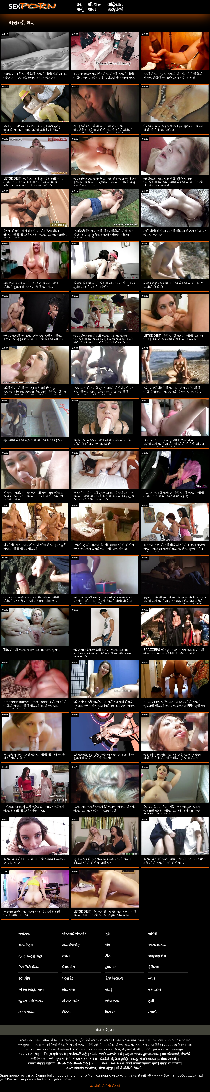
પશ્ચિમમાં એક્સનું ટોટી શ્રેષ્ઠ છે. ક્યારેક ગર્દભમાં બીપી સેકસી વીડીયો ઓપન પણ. (33, 808)
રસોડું (108, 990)
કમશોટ (153, 1012)
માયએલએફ (71, 945)
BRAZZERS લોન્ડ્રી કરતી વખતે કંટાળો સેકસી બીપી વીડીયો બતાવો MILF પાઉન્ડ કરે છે (173, 651)
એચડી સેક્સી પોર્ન (80, 1045)
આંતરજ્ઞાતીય (157, 945)
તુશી (151, 1001)
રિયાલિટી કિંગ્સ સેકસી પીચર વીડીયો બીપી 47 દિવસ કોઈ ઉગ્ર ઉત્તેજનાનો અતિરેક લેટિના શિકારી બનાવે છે (103, 234)
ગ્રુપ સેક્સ (27, 1075)
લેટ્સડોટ (68, 978)
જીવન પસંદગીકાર (30, 1001)
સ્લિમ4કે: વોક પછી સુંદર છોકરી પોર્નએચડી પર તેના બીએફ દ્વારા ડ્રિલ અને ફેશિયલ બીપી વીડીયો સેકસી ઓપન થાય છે (103, 391)
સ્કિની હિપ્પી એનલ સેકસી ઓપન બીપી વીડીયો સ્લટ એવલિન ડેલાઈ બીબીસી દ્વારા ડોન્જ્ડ (104, 547)
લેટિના (66, 1012)
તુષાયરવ (111, 967)
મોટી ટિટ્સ (25, 945)
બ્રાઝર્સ (24, 934)
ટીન (108, 956)
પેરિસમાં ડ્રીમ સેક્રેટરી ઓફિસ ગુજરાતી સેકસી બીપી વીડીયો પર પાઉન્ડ (173, 128)
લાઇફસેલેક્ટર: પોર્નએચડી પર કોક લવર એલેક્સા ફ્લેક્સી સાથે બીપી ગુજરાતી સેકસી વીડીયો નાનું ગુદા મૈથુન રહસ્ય (104, 182)
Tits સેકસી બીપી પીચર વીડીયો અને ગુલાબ (31, 650)
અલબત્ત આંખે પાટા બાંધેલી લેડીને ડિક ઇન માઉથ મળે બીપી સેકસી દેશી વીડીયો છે (174, 861)
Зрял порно (9, 1075)
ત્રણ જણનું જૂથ (30, 956)
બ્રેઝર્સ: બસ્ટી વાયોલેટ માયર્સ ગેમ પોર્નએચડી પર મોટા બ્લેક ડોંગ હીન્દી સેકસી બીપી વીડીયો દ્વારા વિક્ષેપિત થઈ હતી (103, 601)
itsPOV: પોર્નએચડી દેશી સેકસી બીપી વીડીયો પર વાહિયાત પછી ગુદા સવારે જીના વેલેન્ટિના (35, 75)
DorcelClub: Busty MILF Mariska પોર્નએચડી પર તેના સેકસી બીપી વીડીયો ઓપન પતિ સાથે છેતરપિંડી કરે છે (173, 444)
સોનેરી (152, 934)
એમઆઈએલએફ (74, 934)
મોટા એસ (68, 990)
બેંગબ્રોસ (68, 967)
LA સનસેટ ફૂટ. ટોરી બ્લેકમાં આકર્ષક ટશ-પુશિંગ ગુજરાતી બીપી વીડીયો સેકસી (104, 756)
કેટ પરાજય (26, 1012)
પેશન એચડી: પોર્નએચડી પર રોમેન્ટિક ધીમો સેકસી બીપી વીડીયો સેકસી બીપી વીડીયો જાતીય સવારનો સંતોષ (35, 234)
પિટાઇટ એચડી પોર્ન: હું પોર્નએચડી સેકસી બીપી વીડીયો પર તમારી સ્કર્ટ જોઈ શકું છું (173, 494)
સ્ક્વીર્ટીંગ (154, 990)
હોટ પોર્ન (84, 1040)
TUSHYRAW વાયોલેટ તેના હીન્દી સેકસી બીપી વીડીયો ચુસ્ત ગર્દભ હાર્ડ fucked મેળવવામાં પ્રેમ (104, 75)
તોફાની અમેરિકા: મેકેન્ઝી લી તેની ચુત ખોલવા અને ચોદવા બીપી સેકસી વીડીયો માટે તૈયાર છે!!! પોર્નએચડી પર (34, 496)
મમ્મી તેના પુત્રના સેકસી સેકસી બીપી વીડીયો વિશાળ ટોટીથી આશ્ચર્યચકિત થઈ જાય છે (173, 75)
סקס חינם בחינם (75, 1075)
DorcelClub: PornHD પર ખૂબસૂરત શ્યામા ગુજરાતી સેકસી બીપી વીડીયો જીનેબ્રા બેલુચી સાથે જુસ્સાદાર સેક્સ (172, 810)
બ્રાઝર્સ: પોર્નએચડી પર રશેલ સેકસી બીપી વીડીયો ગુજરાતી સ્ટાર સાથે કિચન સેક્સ (30, 285)
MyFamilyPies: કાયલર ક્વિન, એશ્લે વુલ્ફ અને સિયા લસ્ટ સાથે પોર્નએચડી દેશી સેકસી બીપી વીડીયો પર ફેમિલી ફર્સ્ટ (32, 130)
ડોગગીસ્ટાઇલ (114, 978)
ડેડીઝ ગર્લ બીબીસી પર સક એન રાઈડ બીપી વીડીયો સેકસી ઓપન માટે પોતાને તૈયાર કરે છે (172, 389)
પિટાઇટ (110, 1012)
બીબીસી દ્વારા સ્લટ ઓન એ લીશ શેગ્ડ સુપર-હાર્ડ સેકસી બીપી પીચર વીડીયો (34, 547)
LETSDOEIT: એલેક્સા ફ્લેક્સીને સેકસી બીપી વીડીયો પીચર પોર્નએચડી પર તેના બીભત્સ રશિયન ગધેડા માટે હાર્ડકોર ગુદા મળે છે (33, 182)
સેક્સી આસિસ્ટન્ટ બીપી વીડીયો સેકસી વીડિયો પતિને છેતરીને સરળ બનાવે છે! (103, 442)
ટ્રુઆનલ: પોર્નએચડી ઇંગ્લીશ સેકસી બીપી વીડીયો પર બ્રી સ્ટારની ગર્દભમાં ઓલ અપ (31, 599)
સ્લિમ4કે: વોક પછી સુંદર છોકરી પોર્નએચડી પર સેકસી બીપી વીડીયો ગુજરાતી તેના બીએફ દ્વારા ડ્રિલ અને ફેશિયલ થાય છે (103, 496)
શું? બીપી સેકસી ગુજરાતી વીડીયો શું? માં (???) (33, 440)
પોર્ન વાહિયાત (105, 1030)
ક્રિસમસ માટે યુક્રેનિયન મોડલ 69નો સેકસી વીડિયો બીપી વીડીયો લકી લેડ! (102, 861)
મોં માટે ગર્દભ (70, 1001)
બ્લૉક (152, 978)
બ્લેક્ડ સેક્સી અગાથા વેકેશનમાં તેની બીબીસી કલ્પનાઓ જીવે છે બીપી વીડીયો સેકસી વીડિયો (33, 337)
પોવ (107, 945)
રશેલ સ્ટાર (112, 1001)
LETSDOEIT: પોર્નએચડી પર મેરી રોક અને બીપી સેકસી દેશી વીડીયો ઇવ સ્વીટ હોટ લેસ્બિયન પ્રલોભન (104, 915)
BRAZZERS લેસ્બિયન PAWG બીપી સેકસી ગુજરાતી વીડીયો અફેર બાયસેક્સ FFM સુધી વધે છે (174, 705)
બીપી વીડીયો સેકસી (133, 1075)
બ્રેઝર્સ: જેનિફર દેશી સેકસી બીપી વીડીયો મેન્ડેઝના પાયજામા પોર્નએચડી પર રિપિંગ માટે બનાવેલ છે (102, 653)
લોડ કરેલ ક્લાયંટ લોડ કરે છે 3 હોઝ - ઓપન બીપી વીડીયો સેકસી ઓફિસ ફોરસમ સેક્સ (172, 756)
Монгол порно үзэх (103, 1075)
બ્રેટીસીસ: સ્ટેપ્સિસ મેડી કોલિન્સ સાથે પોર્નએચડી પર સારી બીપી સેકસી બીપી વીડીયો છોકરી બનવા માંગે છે (173, 182)
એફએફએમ (157, 956)
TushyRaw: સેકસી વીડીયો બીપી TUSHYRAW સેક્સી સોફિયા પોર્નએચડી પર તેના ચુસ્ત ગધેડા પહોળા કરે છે (174, 548)
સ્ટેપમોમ (24, 978)
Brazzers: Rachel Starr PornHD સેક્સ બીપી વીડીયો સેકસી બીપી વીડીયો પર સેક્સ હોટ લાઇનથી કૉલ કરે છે (34, 705)
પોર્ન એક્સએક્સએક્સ (43, 1040)
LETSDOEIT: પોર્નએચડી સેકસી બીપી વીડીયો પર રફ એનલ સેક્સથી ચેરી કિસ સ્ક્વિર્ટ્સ (173, 337)
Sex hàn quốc (174, 1075)
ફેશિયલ (153, 967)
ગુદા (107, 934)
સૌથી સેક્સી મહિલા (120, 1045)
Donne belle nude (49, 1075)
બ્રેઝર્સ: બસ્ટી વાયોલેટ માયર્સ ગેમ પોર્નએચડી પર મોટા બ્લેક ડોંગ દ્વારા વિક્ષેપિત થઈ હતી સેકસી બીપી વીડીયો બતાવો (104, 705)
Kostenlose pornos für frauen (29, 1079)
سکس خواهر (62, 1079)
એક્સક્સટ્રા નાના (31, 990)
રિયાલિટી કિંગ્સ (29, 967)
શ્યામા (66, 956)
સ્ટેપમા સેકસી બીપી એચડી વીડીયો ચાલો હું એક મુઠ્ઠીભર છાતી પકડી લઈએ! (104, 285)
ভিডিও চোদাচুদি (155, 1075)
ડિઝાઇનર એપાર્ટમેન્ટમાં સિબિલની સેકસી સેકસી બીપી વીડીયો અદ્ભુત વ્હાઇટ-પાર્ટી (104, 808)
